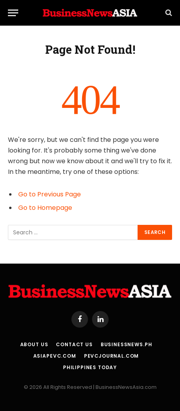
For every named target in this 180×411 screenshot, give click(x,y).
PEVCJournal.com (111, 356)
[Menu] (13, 13)
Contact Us (74, 344)
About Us (34, 344)
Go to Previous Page (49, 194)
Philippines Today (90, 367)
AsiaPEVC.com (54, 356)
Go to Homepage (45, 207)
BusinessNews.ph (126, 344)
